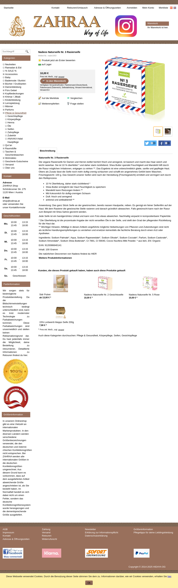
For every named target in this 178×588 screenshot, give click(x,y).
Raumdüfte (11, 148)
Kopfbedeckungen (14, 93)
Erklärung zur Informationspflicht (101, 532)
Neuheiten (10, 64)
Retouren (46, 535)
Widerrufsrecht (49, 539)
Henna (10, 122)
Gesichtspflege (15, 116)
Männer (9, 106)
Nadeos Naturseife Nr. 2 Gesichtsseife (103, 294)
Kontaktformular (17, 207)
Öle (9, 126)
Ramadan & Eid (13, 67)
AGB (5, 529)
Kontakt (55, 7)
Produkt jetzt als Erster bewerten (58, 60)
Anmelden (132, 7)
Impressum (8, 532)
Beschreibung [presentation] (47, 150)
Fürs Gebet (11, 90)
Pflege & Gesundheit (15, 113)
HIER (94, 253)
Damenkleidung (13, 87)
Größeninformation (143, 529)
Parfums (9, 109)
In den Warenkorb (54, 81)
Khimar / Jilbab (12, 96)
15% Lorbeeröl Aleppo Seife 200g (56, 322)
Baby (8, 77)
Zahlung (46, 529)
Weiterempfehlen (50, 103)
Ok (89, 582)
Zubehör (11, 135)
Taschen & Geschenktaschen (14, 153)
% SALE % (11, 70)
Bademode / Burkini (15, 80)
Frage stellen (77, 103)
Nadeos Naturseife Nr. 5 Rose (144, 294)
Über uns (10, 167)
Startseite (9, 7)
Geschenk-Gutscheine (16, 161)
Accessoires (11, 74)
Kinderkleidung (12, 100)
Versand (9, 164)
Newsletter (90, 529)
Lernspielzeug (12, 103)
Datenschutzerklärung (96, 535)
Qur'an (8, 145)
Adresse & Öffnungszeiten (107, 7)
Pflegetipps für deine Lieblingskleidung (153, 532)
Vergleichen (76, 98)
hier (25, 355)
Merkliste (163, 7)
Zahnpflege (13, 132)
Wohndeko (10, 158)
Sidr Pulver (45, 294)
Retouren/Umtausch (77, 7)
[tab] (47, 151)
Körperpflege (14, 119)
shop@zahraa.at (11, 200)
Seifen (10, 129)
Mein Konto (148, 7)
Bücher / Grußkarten (15, 83)
